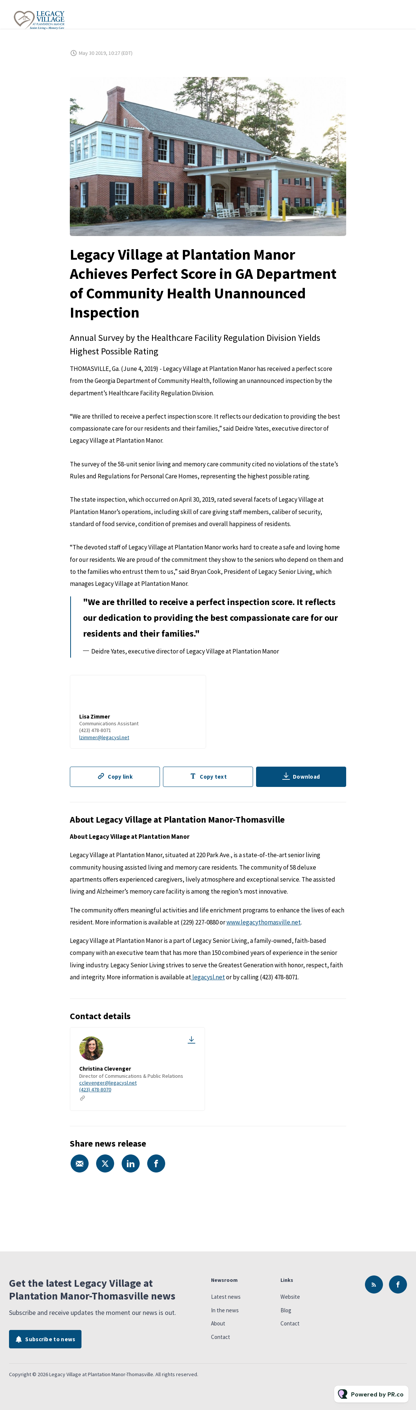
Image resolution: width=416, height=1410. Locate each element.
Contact (220, 1336)
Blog (285, 1310)
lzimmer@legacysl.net (104, 737)
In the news (225, 1310)
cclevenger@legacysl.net (108, 1082)
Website (290, 1296)
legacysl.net (208, 977)
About (218, 1323)
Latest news (226, 1296)
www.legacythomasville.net (263, 922)
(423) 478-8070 (95, 1089)
